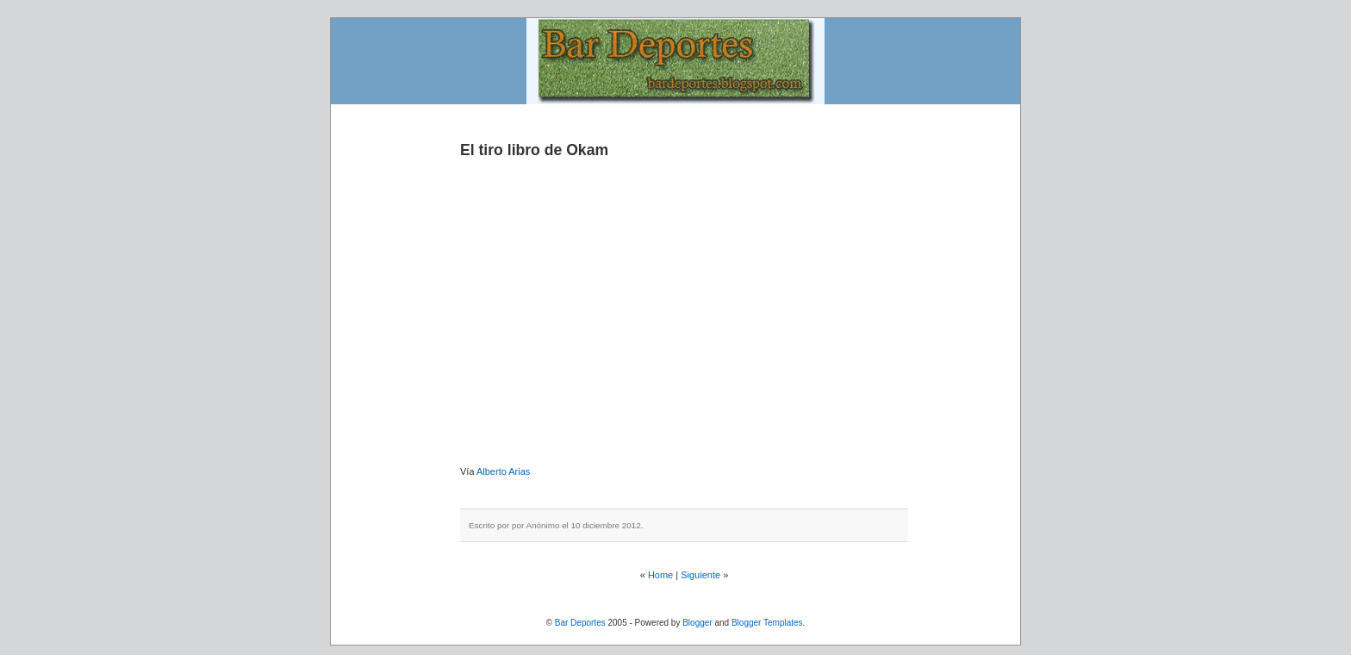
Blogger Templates (767, 622)
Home (660, 575)
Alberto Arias (503, 471)
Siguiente (700, 575)
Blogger (697, 622)
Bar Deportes (580, 622)
